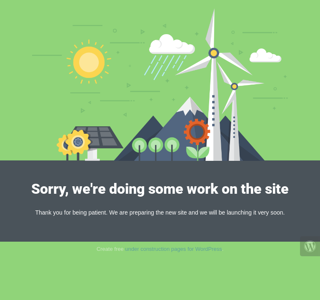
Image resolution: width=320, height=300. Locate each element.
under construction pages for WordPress (173, 249)
